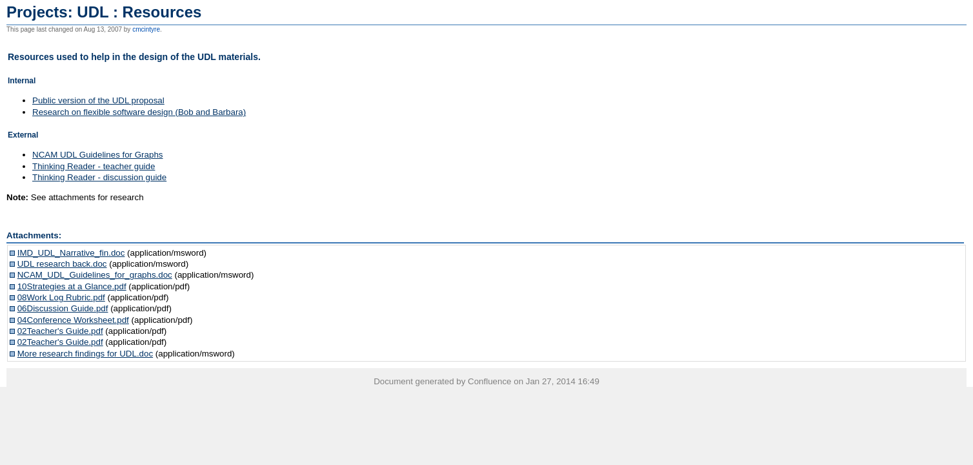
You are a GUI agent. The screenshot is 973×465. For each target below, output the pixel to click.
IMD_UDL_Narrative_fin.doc (71, 253)
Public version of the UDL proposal (98, 100)
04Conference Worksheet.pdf (73, 320)
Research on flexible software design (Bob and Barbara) (139, 112)
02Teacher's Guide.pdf (60, 331)
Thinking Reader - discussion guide (99, 177)
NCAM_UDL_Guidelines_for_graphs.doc (94, 275)
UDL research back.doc (62, 264)
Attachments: (33, 235)
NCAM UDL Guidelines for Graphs (97, 155)
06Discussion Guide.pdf (62, 308)
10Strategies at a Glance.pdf (71, 286)
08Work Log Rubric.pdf (61, 297)
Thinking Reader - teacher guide (93, 166)
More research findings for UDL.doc (85, 353)
